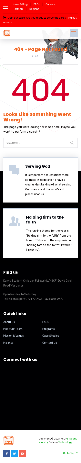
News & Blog (20, 4)
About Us (9, 322)
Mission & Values (13, 335)
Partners (18, 8)
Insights (8, 343)
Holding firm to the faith (45, 219)
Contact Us (49, 343)
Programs (48, 329)
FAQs (37, 4)
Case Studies (50, 335)
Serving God (37, 166)
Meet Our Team (13, 329)
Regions (34, 8)
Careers (50, 4)
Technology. (65, 442)
